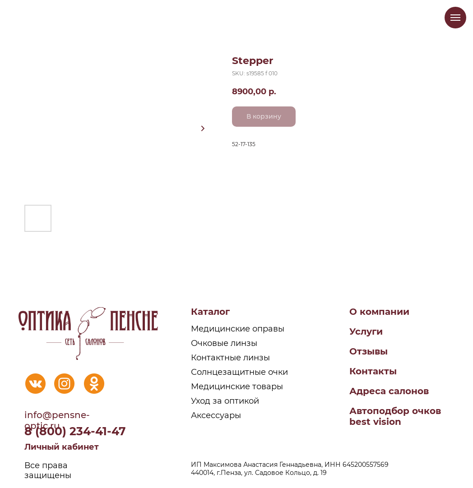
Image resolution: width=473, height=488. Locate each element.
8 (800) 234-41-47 (75, 431)
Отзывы (368, 351)
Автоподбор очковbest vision (395, 416)
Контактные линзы (230, 358)
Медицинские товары (237, 386)
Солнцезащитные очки (239, 372)
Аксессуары (216, 415)
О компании (379, 311)
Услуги (366, 331)
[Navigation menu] (455, 17)
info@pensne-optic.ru (57, 420)
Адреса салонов (389, 391)
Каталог (210, 311)
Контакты (373, 371)
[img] (35, 383)
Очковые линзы (224, 343)
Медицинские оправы (237, 329)
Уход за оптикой (225, 401)
